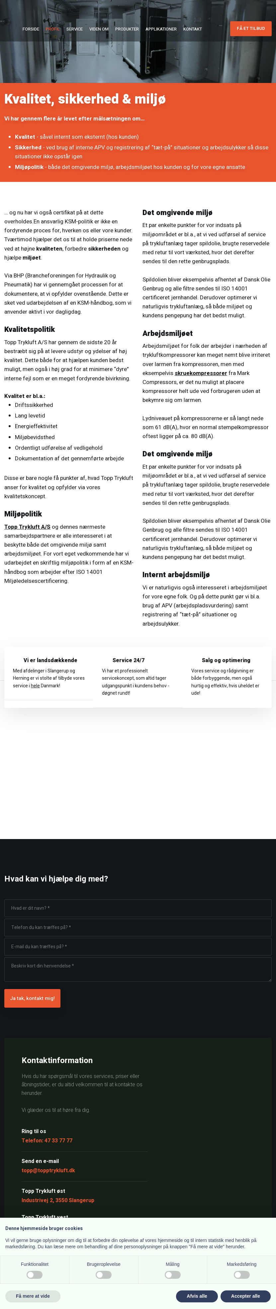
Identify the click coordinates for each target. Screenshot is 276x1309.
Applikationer (161, 29)
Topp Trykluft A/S (27, 527)
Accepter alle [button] (245, 1296)
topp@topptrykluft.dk (48, 1171)
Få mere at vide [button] (33, 1296)
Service (74, 29)
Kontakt (192, 29)
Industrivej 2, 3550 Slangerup (58, 1200)
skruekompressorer (201, 373)
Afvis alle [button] (197, 1296)
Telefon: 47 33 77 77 (47, 1141)
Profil (53, 29)
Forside (31, 29)
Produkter (127, 29)
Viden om (99, 29)
